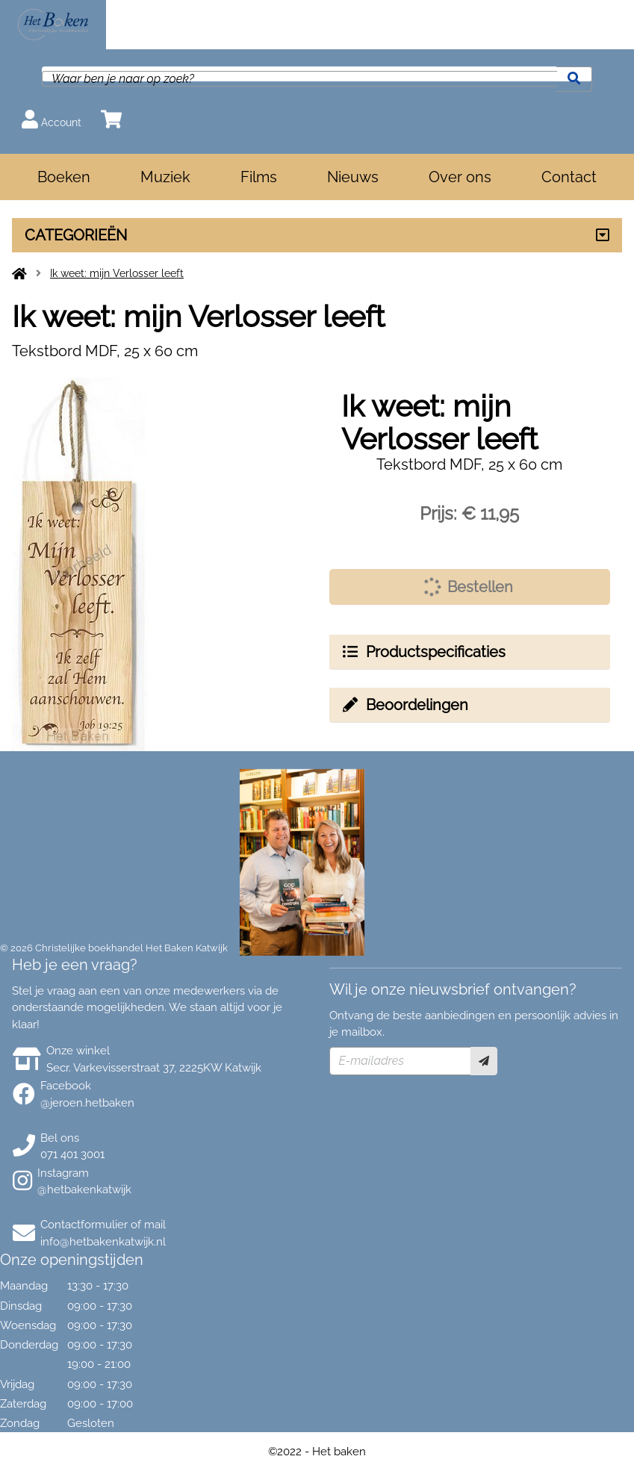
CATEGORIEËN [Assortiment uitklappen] (76, 235)
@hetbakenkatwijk (84, 1189)
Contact (569, 177)
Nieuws (353, 177)
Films (258, 177)
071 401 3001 (72, 1154)
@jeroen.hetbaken (87, 1103)
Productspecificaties (423, 652)
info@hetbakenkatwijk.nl (103, 1241)
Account (51, 119)
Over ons (460, 177)
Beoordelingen (404, 705)
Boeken (63, 177)
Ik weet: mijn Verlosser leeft (117, 273)
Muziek (165, 177)
